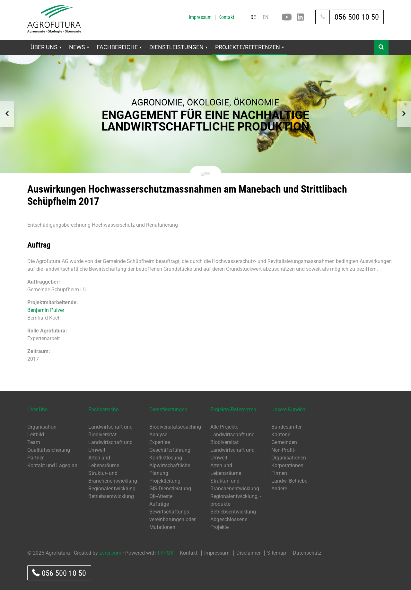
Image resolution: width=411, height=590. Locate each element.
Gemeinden (284, 442)
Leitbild (35, 434)
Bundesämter (286, 427)
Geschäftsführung (169, 450)
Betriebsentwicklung (111, 496)
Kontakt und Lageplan (52, 465)
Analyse (158, 434)
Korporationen (287, 465)
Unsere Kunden (288, 409)
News (79, 47)
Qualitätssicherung (48, 450)
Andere (279, 489)
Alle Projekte (224, 427)
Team (33, 442)
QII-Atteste (160, 496)
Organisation (42, 427)
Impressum (200, 17)
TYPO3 (165, 553)
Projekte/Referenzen (249, 47)
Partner (35, 458)
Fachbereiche (119, 47)
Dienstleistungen (178, 47)
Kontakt (226, 17)
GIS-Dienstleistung (170, 489)
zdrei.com (110, 553)
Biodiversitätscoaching (175, 427)
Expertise (159, 442)
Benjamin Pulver (45, 310)
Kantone (280, 434)
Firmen (279, 473)
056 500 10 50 (59, 573)
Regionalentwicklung (112, 489)
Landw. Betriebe (289, 481)
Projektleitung (164, 481)
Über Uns (46, 47)
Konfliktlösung (165, 458)
